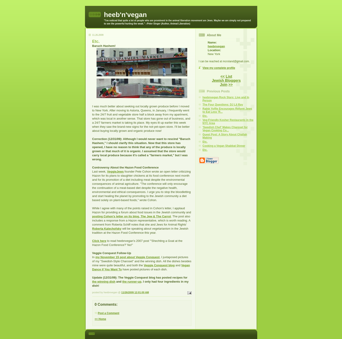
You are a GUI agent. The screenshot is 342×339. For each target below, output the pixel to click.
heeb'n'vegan (125, 14)
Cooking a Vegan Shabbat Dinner (224, 145)
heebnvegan (216, 46)
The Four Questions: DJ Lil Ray (223, 104)
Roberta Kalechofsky (106, 228)
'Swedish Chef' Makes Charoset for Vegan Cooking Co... (225, 129)
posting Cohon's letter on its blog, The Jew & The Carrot (131, 216)
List (229, 76)
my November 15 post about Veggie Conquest (127, 257)
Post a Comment (108, 313)
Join (223, 85)
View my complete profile (219, 68)
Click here (99, 241)
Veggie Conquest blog (159, 265)
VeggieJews (115, 171)
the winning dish (104, 281)
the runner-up (131, 281)
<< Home (100, 319)
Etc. (205, 116)
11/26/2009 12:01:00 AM (135, 292)
